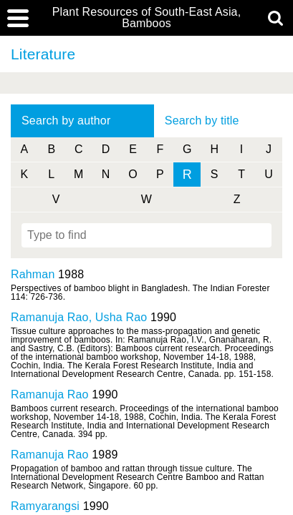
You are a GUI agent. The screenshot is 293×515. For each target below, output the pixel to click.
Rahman (32, 274)
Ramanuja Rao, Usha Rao (79, 317)
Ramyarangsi (45, 506)
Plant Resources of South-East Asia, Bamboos (146, 17)
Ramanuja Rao (50, 394)
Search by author (65, 120)
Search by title (202, 120)
